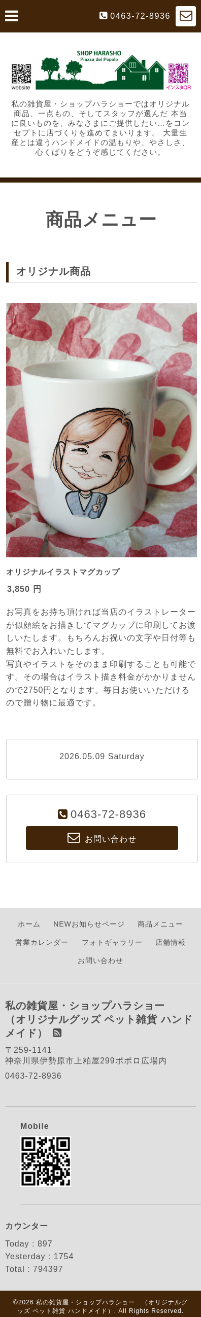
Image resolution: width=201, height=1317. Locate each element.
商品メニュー (160, 924)
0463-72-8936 (140, 16)
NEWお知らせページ (89, 924)
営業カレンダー (42, 942)
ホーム (29, 924)
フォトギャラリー (112, 942)
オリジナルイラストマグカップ (63, 571)
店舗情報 (170, 942)
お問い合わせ (100, 960)
